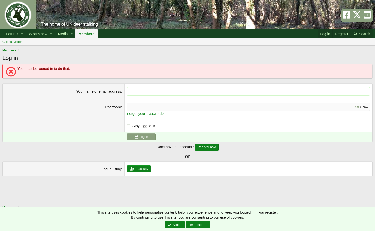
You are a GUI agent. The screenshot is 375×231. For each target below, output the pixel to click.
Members (86, 34)
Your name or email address (98, 91)
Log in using (111, 169)
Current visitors (12, 41)
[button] (22, 33)
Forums (12, 34)
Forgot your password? (145, 114)
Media (63, 34)
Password (113, 107)
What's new (38, 34)
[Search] (362, 33)
